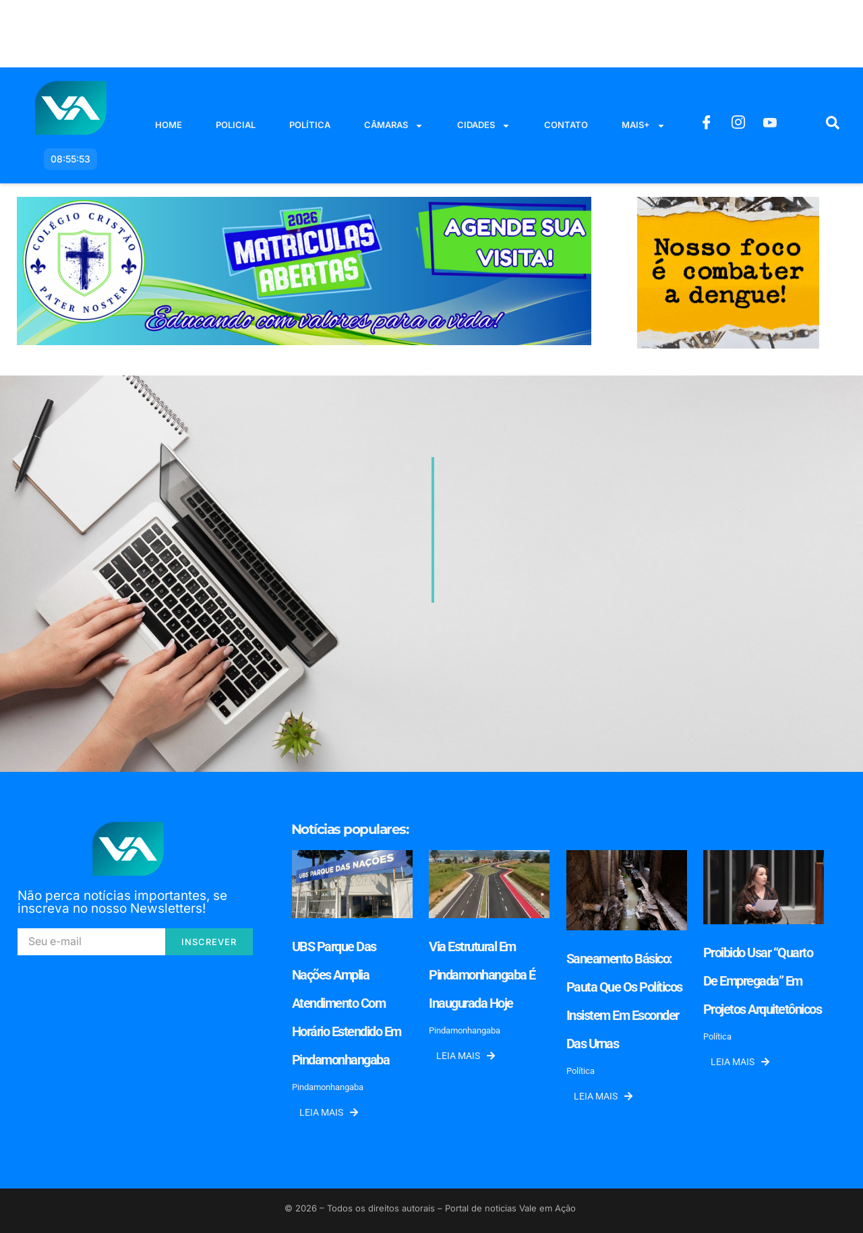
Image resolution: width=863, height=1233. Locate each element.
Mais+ (643, 126)
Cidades (483, 126)
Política (309, 124)
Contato (566, 124)
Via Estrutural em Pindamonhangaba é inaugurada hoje (482, 974)
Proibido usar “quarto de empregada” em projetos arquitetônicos (762, 980)
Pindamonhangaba (327, 1087)
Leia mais (328, 1112)
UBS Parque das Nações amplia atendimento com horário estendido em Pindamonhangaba (346, 1003)
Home (168, 124)
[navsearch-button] (832, 125)
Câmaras (393, 126)
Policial (236, 124)
